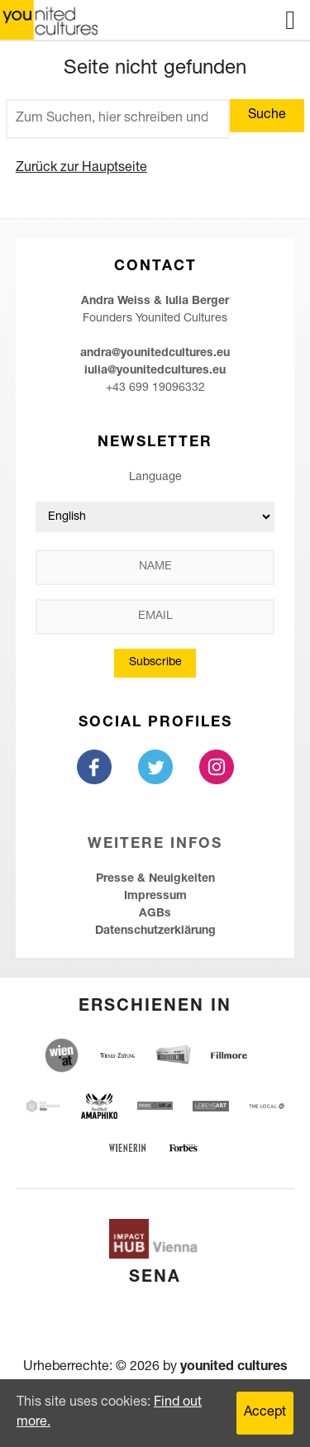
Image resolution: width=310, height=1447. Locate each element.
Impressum (155, 896)
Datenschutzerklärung (155, 931)
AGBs (155, 914)
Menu (290, 20)
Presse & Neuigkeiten (155, 879)
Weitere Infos (155, 845)
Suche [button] (267, 115)
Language (155, 477)
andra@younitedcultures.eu (155, 353)
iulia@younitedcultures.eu (155, 371)
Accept (265, 1413)
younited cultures (234, 1367)
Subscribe (155, 663)
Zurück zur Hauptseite (81, 168)
